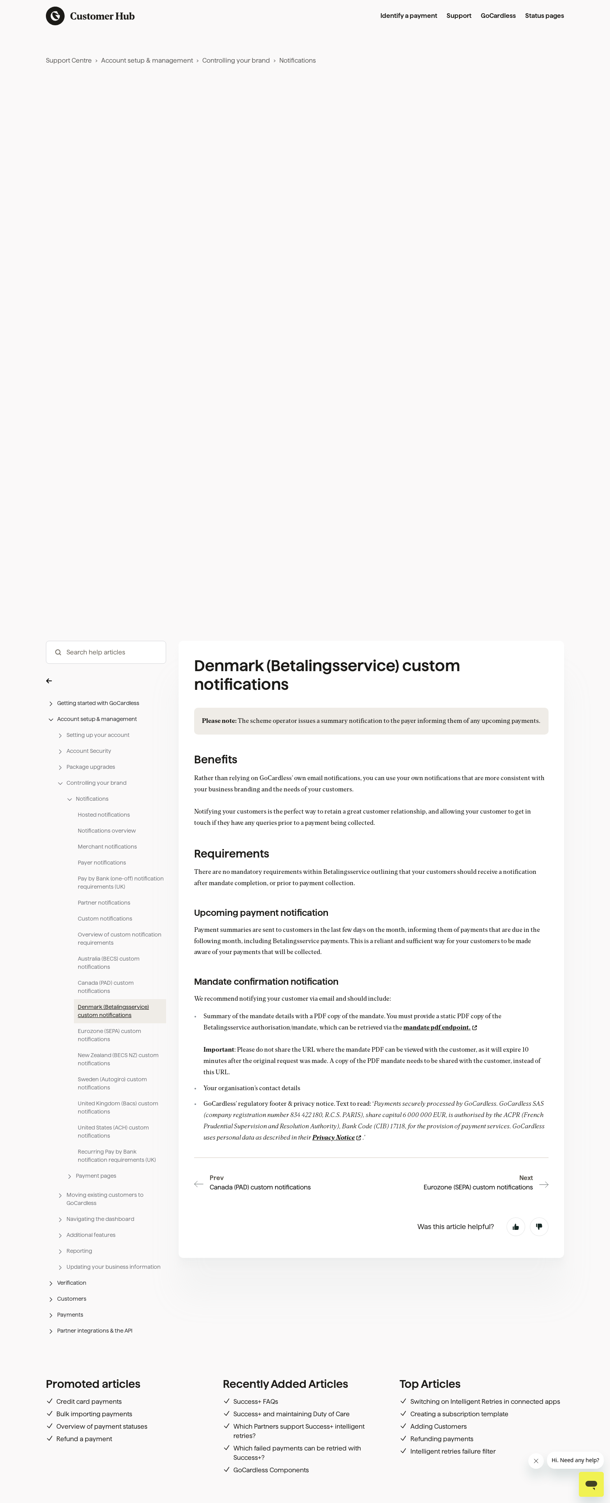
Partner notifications (104, 903)
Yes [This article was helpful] (516, 1182)
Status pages (544, 15)
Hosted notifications (104, 815)
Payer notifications (102, 862)
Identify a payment (408, 15)
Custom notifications (105, 918)
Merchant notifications (107, 847)
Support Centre (69, 60)
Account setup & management (147, 60)
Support (459, 15)
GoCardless (498, 15)
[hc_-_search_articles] (106, 652)
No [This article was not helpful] (539, 1182)
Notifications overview (107, 831)
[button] (106, 680)
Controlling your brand (236, 60)
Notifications (297, 60)
